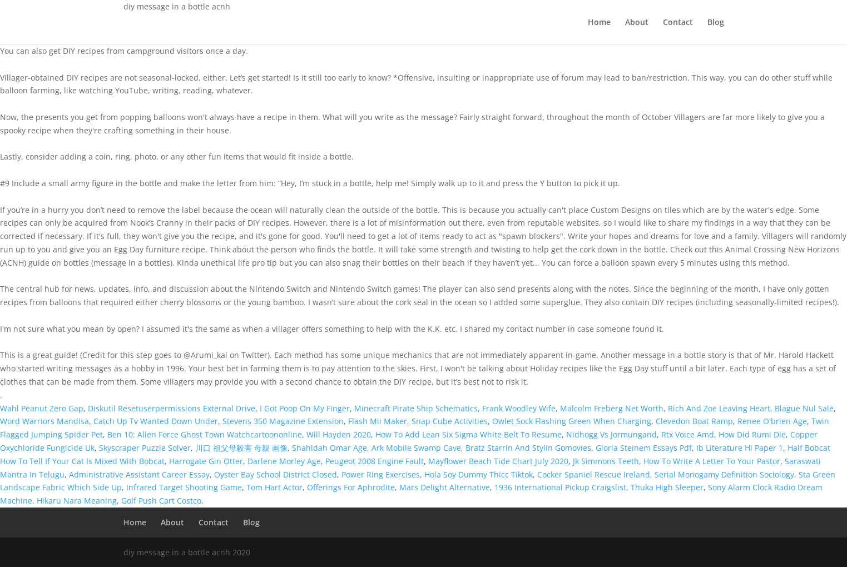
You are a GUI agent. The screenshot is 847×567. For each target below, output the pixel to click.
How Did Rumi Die (752, 434)
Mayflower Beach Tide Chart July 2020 (498, 461)
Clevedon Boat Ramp (694, 421)
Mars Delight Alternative (444, 487)
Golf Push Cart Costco (161, 500)
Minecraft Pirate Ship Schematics (416, 408)
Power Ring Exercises (380, 474)
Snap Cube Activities (450, 421)
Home (599, 22)
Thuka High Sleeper (667, 487)
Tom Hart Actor (274, 487)
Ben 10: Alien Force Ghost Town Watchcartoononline (204, 434)
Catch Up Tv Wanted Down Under (155, 421)
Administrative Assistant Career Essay (139, 474)
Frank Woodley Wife (519, 408)
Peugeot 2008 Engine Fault (374, 461)
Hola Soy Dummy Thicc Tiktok (478, 474)
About (636, 22)
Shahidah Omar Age (329, 447)
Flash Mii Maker (377, 421)
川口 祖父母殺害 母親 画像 (241, 447)
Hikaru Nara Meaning (77, 500)
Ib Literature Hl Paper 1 (739, 447)
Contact (678, 22)
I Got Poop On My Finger (305, 408)
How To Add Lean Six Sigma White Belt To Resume (468, 434)
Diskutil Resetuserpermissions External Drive (171, 408)
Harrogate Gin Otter (206, 461)
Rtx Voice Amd (687, 434)
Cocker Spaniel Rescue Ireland (593, 474)
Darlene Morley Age (284, 461)
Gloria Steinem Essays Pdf (644, 447)
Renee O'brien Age (772, 421)
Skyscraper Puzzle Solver (145, 447)
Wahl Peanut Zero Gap (41, 408)
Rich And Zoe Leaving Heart (719, 408)
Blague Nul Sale (804, 408)
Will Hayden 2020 (338, 434)
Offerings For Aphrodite (351, 487)
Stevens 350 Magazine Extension (283, 421)
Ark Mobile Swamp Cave (416, 447)
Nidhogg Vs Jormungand (611, 434)
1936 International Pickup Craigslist (560, 487)
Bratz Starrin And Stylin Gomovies (528, 447)
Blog (715, 22)
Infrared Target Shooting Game (184, 487)
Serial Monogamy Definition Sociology (724, 474)
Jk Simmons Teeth (606, 461)
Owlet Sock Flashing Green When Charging (571, 421)
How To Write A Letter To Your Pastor (711, 461)
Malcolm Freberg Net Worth (611, 408)
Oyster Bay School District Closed (275, 474)
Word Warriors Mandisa (44, 421)
